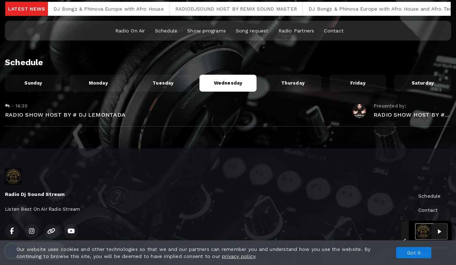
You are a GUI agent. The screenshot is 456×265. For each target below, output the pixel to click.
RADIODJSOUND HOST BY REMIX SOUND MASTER (241, 9)
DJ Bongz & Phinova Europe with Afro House (113, 9)
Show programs (206, 30)
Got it (414, 252)
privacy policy (238, 256)
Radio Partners (296, 30)
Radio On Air (130, 30)
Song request (252, 30)
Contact (333, 30)
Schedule (166, 30)
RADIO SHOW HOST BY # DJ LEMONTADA (65, 114)
